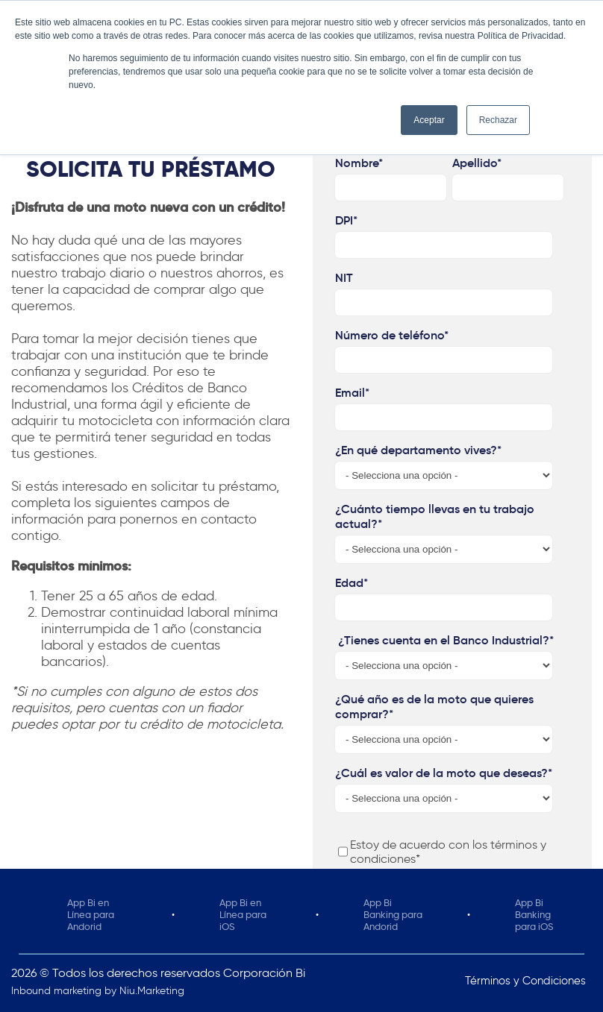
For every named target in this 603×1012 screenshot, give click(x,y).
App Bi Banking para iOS (534, 914)
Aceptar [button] (428, 120)
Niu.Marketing (151, 990)
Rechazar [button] (498, 120)
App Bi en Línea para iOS (242, 914)
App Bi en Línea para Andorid (90, 914)
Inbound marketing (56, 990)
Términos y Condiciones (525, 980)
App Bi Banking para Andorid (392, 914)
